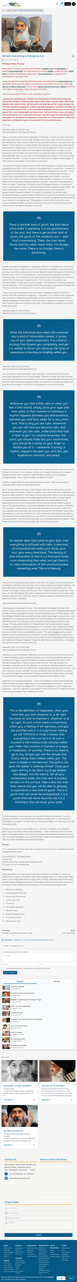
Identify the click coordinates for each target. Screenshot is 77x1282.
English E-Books (20, 1263)
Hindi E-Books (19, 1261)
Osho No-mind (43, 1260)
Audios (52, 1250)
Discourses (7, 1263)
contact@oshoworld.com (19, 1178)
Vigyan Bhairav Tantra (43, 1273)
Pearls (15, 10)
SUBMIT (38, 1235)
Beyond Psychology (13, 1131)
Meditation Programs (30, 1251)
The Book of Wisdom (14, 889)
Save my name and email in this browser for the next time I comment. (28, 968)
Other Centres (8, 1267)
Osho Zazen (42, 1266)
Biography (7, 1250)
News (17, 1269)
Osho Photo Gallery (7, 1255)
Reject (71, 1278)
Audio (63, 1250)
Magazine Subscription (66, 1255)
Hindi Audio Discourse (19, 1249)
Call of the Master (9, 1271)
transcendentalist (16, 71)
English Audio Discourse (19, 1253)
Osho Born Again (44, 1262)
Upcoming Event (32, 1256)
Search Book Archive (19, 1272)
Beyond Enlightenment (15, 914)
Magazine (18, 1265)
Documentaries (8, 1269)
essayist (45, 68)
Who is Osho (8, 1248)
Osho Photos (66, 1252)
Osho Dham (7, 1265)
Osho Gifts (65, 1260)
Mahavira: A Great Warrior (17, 1086)
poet (51, 68)
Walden (51, 71)
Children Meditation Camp (44, 1269)
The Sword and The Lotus (16, 893)
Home (9, 10)
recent (57, 981)
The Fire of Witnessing (53, 1086)
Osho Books (65, 1248)
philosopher (61, 68)
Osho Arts (65, 1258)
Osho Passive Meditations (43, 1253)
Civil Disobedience (45, 74)
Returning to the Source (15, 896)
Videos (52, 1252)
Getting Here (31, 1254)
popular (20, 981)
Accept (61, 1278)
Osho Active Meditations (42, 1249)
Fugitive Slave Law (64, 81)
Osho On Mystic (9, 1252)
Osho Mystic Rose (44, 1258)
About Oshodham (32, 1248)
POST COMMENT (10, 972)
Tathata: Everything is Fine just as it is (30, 10)
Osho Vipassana (44, 1264)
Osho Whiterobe (44, 1256)
